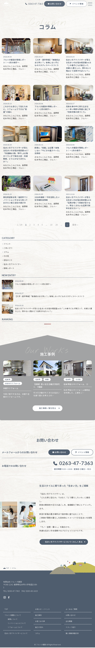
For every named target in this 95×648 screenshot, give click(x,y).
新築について (13, 620)
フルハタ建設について (12, 616)
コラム (6, 252)
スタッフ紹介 (71, 628)
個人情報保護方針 (72, 634)
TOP (6, 610)
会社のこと (8, 260)
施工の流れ (39, 628)
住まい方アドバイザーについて (16, 634)
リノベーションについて (17, 624)
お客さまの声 (40, 622)
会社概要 (69, 622)
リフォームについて (15, 628)
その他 (6, 256)
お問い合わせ (71, 616)
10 (51, 225)
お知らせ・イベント (42, 610)
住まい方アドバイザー (12, 264)
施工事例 (38, 616)
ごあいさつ (8, 248)
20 (56, 225)
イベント (7, 244)
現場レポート (9, 268)
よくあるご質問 (71, 610)
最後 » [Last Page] (75, 225)
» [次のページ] (67, 225)
